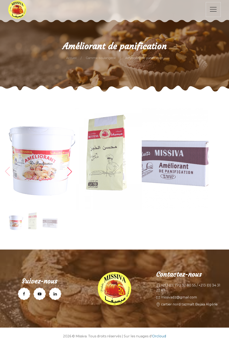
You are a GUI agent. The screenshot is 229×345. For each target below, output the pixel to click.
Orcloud (159, 336)
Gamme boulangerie (101, 58)
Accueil (71, 58)
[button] (69, 171)
